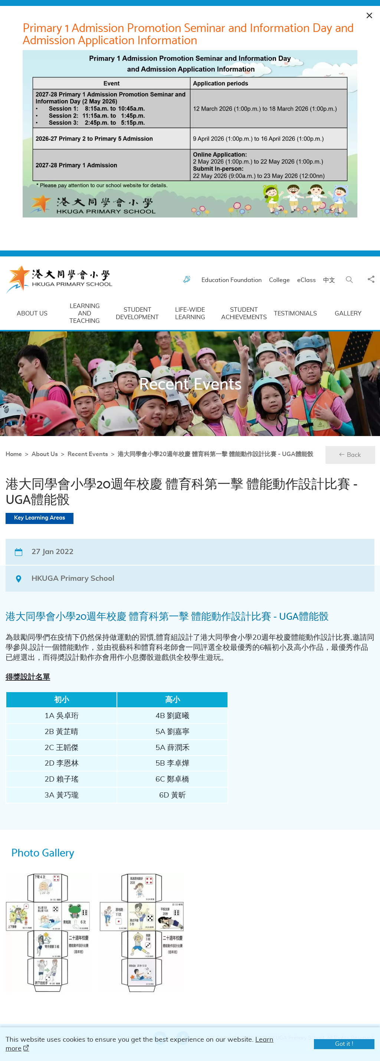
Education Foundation (234, 287)
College (281, 287)
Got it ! (344, 1044)
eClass (308, 287)
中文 (331, 287)
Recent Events (54, 461)
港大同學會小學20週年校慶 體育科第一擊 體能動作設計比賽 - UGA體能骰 (182, 461)
